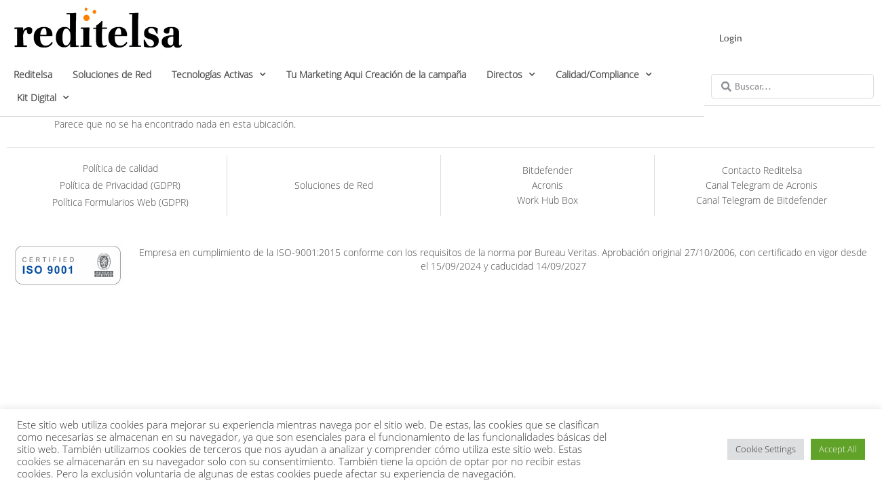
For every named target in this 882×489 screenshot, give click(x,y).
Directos (510, 75)
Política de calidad (120, 168)
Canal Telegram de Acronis (762, 185)
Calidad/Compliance (604, 75)
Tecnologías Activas (219, 75)
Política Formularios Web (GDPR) (120, 202)
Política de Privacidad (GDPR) (120, 185)
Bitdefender (547, 170)
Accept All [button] (838, 449)
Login (730, 38)
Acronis (547, 185)
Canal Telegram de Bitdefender (761, 200)
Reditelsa (33, 74)
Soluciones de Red (112, 74)
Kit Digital (43, 98)
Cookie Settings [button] (765, 449)
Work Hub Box (547, 200)
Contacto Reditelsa (762, 170)
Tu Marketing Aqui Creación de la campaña (376, 74)
